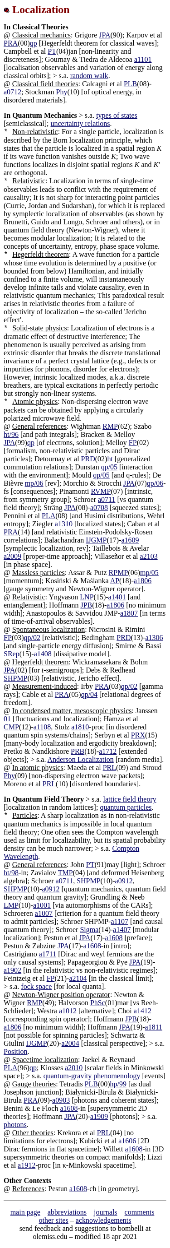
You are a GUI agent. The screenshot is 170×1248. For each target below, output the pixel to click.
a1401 (117, 597)
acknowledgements (103, 1220)
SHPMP (15, 678)
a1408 (43, 654)
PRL (109, 767)
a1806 (142, 581)
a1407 (122, 929)
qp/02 (32, 637)
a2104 (78, 978)
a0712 (12, 92)
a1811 (154, 1027)
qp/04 (89, 694)
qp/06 (155, 483)
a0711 (107, 499)
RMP (110, 426)
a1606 (127, 1141)
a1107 (119, 921)
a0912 (124, 881)
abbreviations (67, 1212)
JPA (104, 35)
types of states (116, 115)
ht (109, 459)
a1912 (26, 1165)
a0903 (61, 1100)
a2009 (12, 556)
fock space (36, 986)
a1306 (154, 637)
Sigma (89, 929)
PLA (48, 516)
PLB (130, 84)
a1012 (68, 1011)
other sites (53, 1220)
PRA (11, 43)
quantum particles (125, 807)
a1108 (42, 727)
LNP (86, 597)
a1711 (48, 954)
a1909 (99, 1116)
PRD (88, 459)
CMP (11, 727)
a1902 (12, 970)
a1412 (142, 1011)
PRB (77, 751)
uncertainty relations (80, 123)
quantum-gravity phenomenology (92, 1076)
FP (133, 442)
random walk (89, 75)
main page (25, 1212)
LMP (11, 905)
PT (52, 51)
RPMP (118, 572)
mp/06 (34, 483)
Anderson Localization (81, 759)
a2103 (149, 556)
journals (105, 1212)
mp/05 (149, 572)
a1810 (80, 727)
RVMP (101, 491)
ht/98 (11, 873)
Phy (62, 92)
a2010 (74, 1068)
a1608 (113, 938)
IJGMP (96, 540)
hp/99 (118, 1084)
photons (15, 1124)
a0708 (99, 507)
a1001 (42, 905)
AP (114, 581)
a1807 (129, 613)
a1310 (64, 524)
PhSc (97, 1003)
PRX (138, 735)
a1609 (130, 540)
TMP (65, 873)
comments (140, 1212)
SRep (11, 654)
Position (15, 1051)
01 (7, 719)
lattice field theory (129, 799)
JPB (86, 605)
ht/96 (11, 434)
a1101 (143, 59)
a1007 (44, 913)
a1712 (108, 751)
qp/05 (109, 467)
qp (33, 43)
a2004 (70, 1043)
